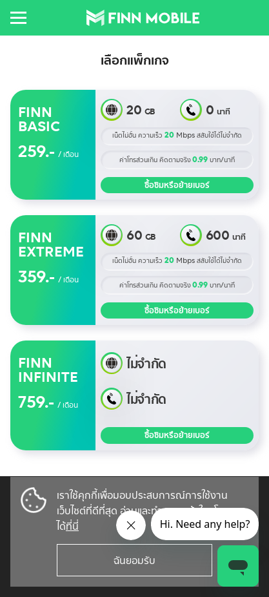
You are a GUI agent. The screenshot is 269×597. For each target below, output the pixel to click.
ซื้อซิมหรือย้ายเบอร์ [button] (177, 185)
